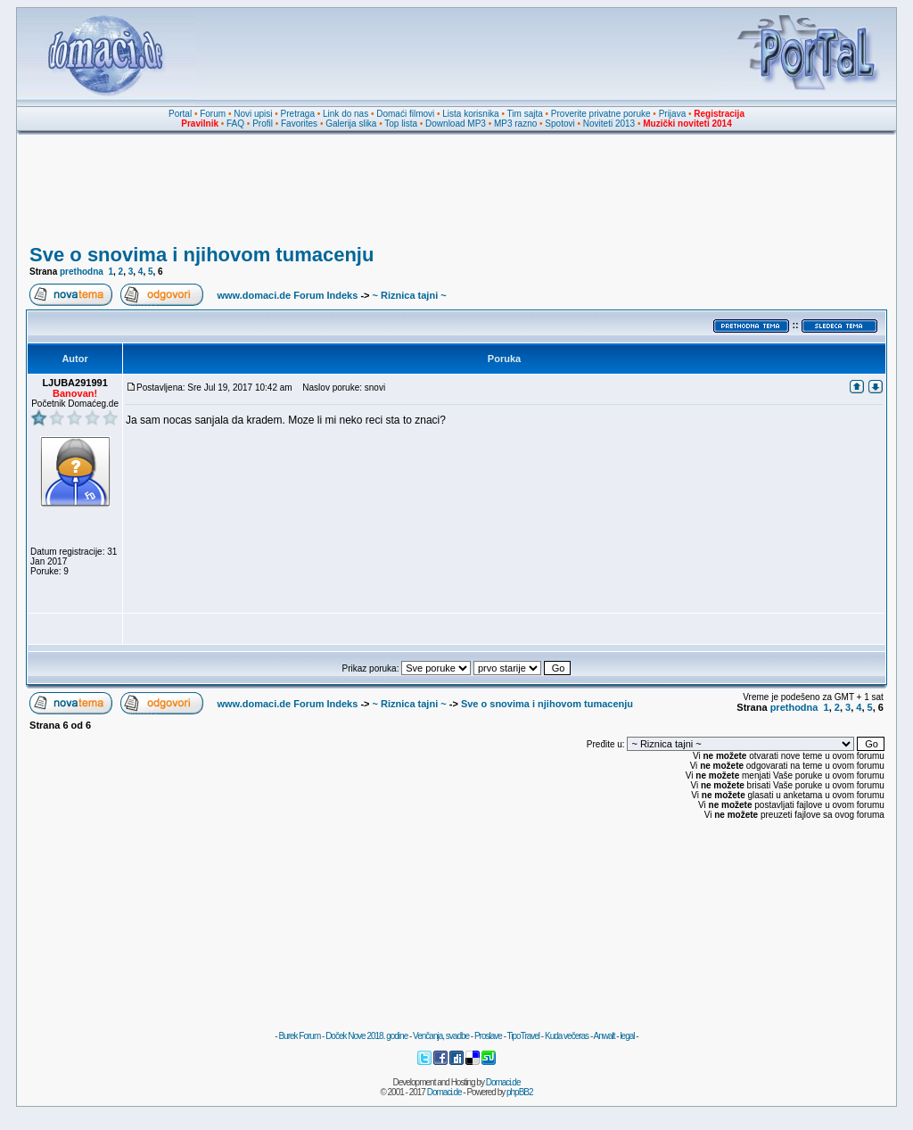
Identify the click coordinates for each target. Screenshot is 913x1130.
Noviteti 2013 (609, 123)
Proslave (488, 1036)
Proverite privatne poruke (601, 114)
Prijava (673, 114)
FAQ (235, 123)
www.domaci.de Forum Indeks (287, 295)
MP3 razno (515, 123)
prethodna (81, 271)
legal (627, 1036)
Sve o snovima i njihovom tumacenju (201, 254)
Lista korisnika (470, 114)
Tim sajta (525, 114)
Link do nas (345, 114)
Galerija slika (350, 123)
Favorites (299, 123)
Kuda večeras (566, 1036)
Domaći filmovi (405, 114)
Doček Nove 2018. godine (366, 1036)
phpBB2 (519, 1092)
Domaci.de (503, 1082)
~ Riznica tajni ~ (410, 295)
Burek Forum (299, 1036)
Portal (180, 114)
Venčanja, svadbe (441, 1036)
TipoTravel (523, 1036)
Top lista (400, 123)
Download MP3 (455, 123)
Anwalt (603, 1036)
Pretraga (298, 114)
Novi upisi (253, 114)
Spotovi (559, 123)
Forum (213, 114)
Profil (262, 123)
